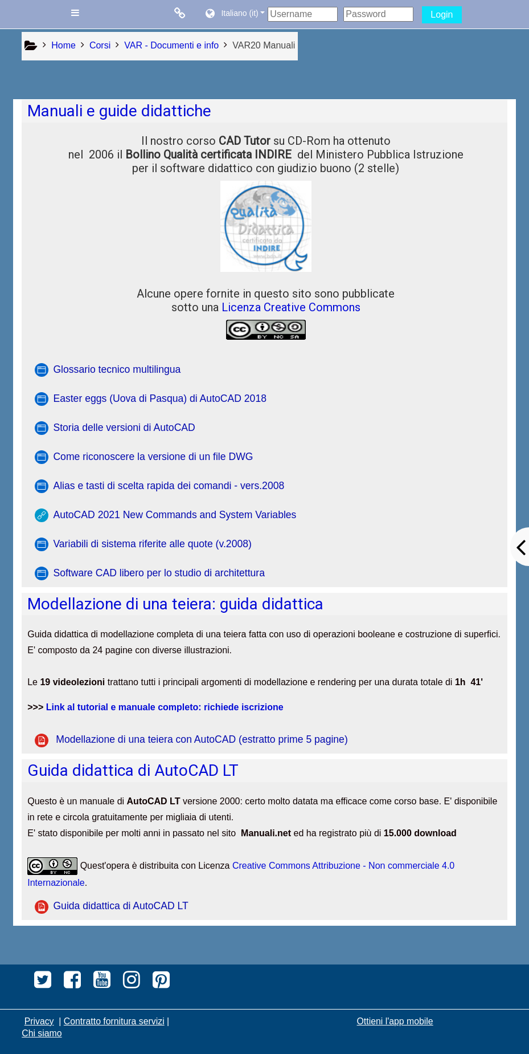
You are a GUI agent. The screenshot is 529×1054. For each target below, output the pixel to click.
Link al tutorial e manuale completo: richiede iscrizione (165, 707)
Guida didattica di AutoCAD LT (133, 770)
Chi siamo (41, 1033)
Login (441, 14)
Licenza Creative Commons (291, 307)
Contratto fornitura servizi (114, 1021)
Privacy (39, 1021)
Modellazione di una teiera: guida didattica (175, 604)
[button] (234, 14)
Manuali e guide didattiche (119, 110)
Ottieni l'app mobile (395, 1021)
